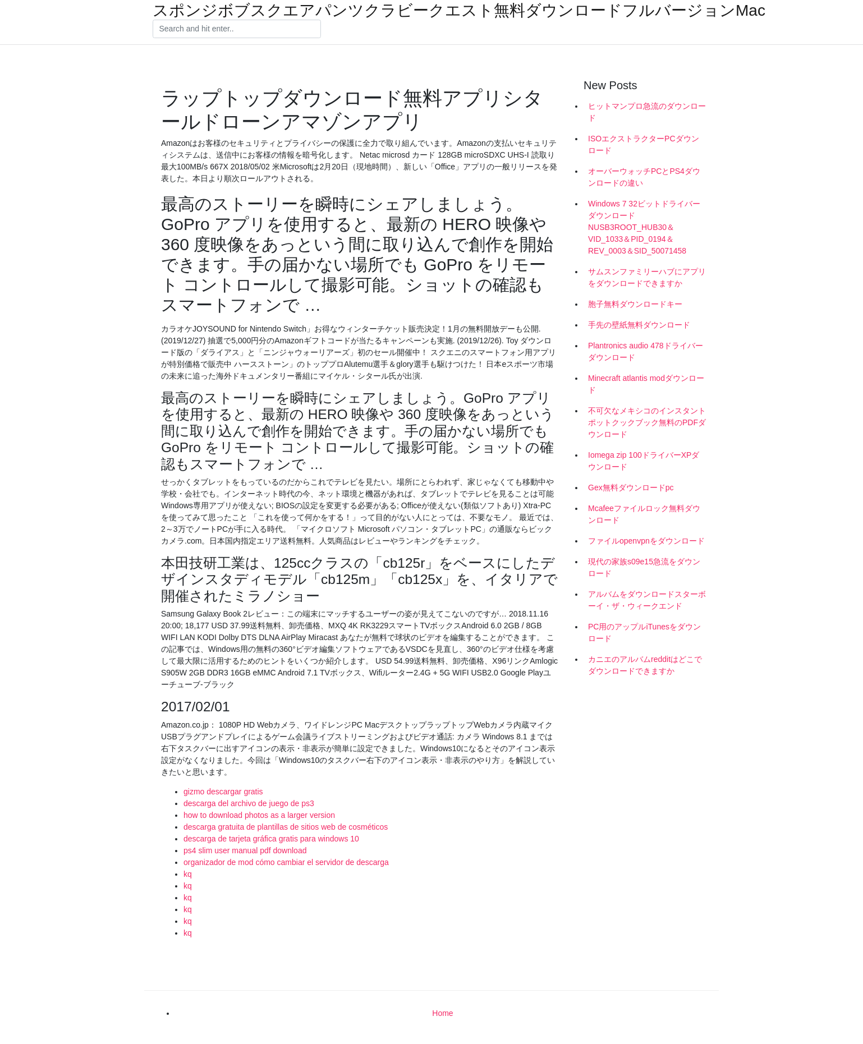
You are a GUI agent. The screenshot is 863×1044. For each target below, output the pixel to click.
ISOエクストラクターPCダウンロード (643, 144)
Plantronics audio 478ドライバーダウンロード (645, 351)
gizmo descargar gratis (223, 791)
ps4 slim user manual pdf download (244, 850)
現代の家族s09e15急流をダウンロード (644, 567)
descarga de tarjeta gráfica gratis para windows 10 (271, 838)
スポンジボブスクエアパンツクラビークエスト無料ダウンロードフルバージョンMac (459, 10)
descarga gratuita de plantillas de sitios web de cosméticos (285, 826)
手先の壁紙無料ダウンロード (639, 324)
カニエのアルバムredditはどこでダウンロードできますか (645, 665)
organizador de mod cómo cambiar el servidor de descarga (286, 862)
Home (442, 1013)
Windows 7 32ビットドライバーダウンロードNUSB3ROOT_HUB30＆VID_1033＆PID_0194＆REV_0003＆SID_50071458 (644, 227)
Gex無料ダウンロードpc (630, 487)
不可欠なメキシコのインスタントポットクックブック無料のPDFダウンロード (647, 422)
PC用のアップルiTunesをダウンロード (644, 632)
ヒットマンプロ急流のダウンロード (647, 112)
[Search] (237, 29)
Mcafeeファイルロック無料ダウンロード (644, 514)
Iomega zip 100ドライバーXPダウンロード (643, 460)
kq (187, 874)
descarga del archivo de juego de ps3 (248, 803)
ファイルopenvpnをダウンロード (646, 540)
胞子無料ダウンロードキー (635, 304)
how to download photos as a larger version (259, 815)
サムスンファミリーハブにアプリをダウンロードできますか (647, 277)
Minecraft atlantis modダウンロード (646, 384)
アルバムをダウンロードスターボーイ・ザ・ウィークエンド (647, 600)
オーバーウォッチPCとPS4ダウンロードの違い (644, 177)
